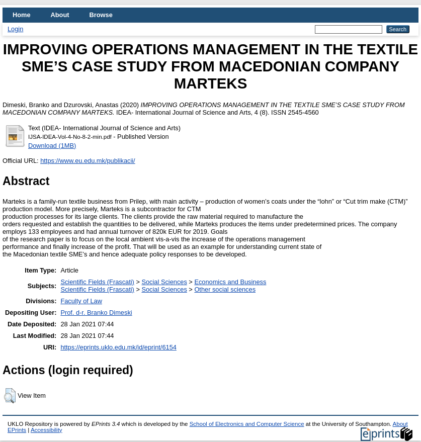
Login (15, 29)
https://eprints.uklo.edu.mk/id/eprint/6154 (118, 347)
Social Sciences (164, 282)
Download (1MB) (52, 145)
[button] (10, 395)
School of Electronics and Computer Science (247, 424)
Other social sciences (225, 289)
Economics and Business (230, 282)
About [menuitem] (60, 15)
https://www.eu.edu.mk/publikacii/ (87, 160)
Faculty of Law (81, 301)
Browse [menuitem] (101, 15)
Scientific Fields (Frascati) (97, 282)
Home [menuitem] (22, 15)
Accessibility (46, 430)
